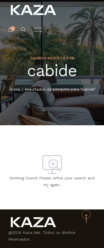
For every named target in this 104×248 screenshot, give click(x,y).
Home (14, 89)
